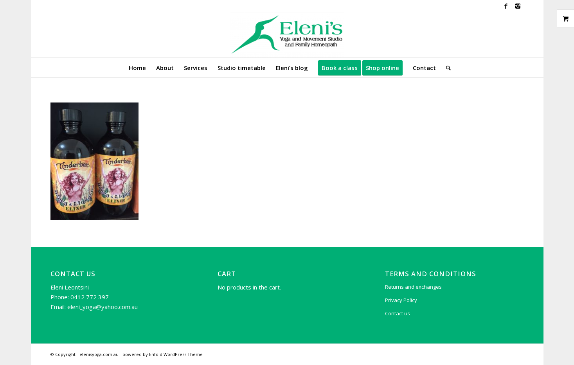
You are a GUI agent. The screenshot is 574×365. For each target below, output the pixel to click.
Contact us (397, 313)
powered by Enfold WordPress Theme (162, 354)
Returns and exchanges (413, 286)
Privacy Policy (401, 300)
